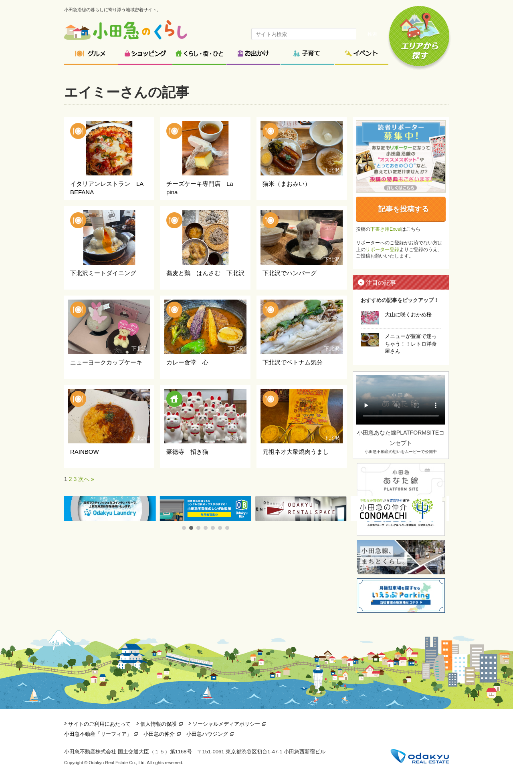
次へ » (86, 479)
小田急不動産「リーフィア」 (98, 734)
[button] (184, 528)
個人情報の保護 (158, 724)
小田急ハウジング (207, 734)
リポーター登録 (382, 249)
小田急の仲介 (159, 734)
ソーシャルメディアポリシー (226, 724)
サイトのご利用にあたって (99, 724)
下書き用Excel (385, 229)
